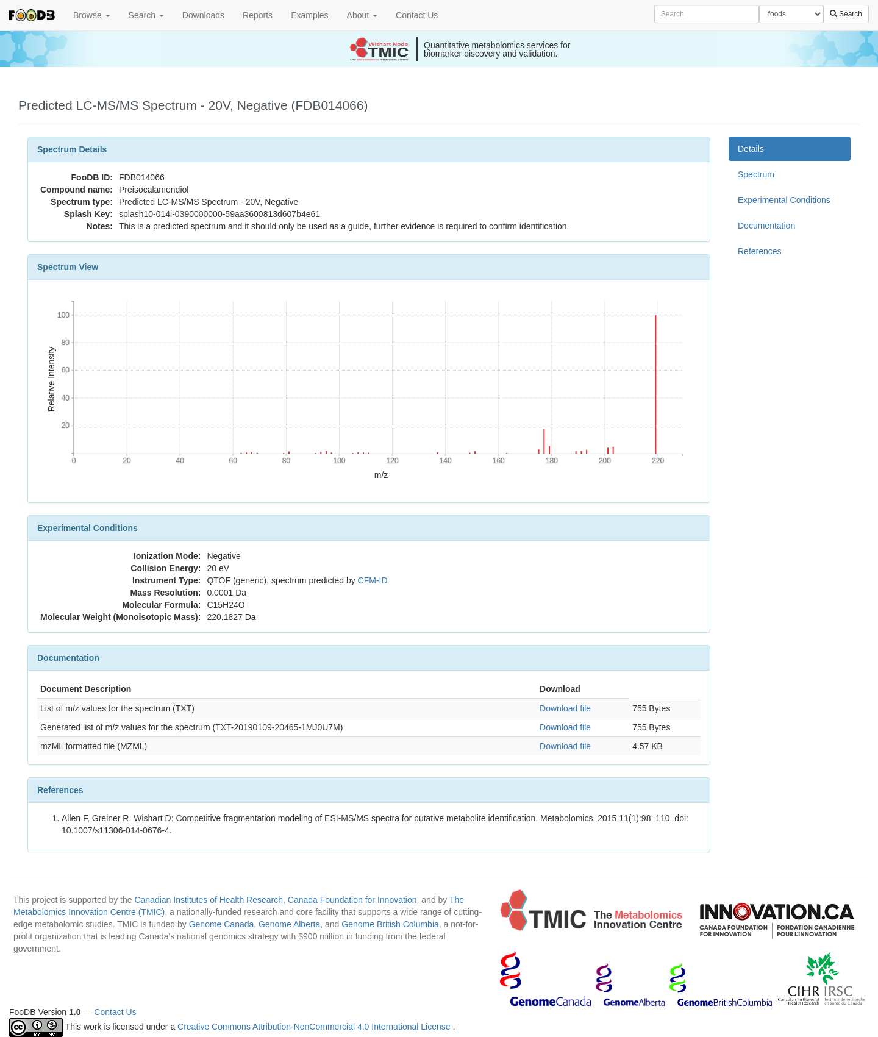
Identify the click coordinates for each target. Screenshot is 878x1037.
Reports (258, 15)
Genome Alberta (289, 924)
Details (751, 149)
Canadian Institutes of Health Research (208, 900)
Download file (565, 708)
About (362, 15)
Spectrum (756, 174)
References (760, 251)
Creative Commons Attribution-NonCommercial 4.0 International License (314, 1027)
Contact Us (417, 15)
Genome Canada (221, 924)
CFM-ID (373, 580)
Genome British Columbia (390, 924)
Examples (309, 15)
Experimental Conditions (784, 200)
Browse (91, 15)
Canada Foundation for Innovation (352, 900)
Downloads (203, 15)
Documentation (766, 225)
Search (146, 15)
